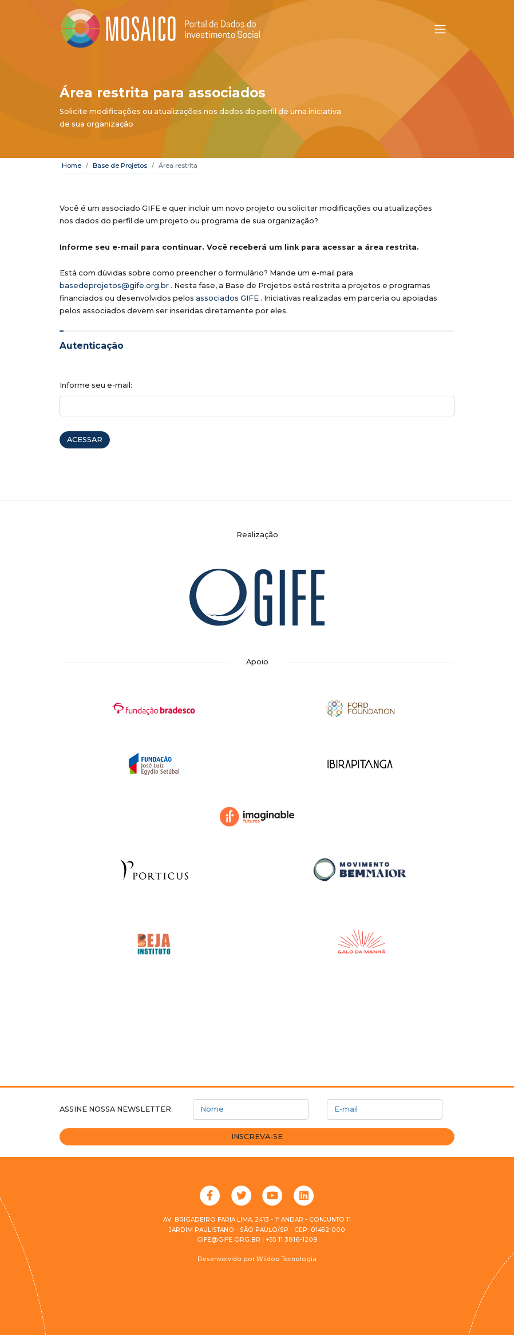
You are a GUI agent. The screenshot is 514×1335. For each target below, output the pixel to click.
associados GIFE (227, 298)
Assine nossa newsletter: (116, 1109)
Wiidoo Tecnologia (286, 1259)
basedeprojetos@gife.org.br (114, 285)
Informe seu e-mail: (96, 385)
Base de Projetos (120, 166)
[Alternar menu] (440, 29)
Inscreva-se (257, 1136)
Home (71, 166)
